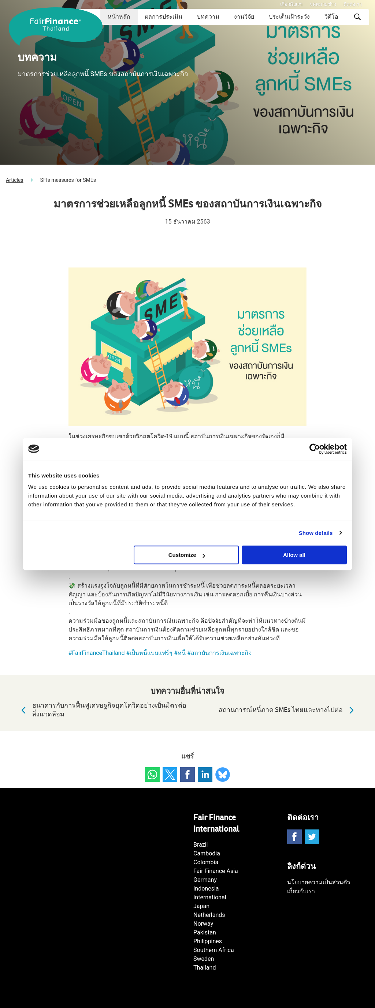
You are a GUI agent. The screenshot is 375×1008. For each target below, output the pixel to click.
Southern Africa (213, 950)
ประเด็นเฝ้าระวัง (289, 16)
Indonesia (206, 888)
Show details (316, 533)
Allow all (294, 555)
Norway (203, 923)
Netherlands (209, 914)
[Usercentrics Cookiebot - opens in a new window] (315, 448)
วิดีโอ (331, 16)
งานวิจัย (244, 16)
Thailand (204, 967)
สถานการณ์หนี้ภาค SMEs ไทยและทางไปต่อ (288, 710)
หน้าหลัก (119, 16)
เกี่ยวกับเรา (291, 4)
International (209, 897)
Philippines (207, 941)
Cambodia (206, 853)
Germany (205, 879)
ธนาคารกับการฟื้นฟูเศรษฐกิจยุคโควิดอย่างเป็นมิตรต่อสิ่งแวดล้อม (102, 710)
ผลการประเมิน (163, 16)
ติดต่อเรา (353, 4)
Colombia (205, 862)
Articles (14, 180)
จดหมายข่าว (323, 4)
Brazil (200, 844)
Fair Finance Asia (215, 871)
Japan (201, 906)
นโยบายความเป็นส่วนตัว (318, 882)
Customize (186, 555)
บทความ (208, 16)
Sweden (203, 958)
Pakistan (204, 932)
